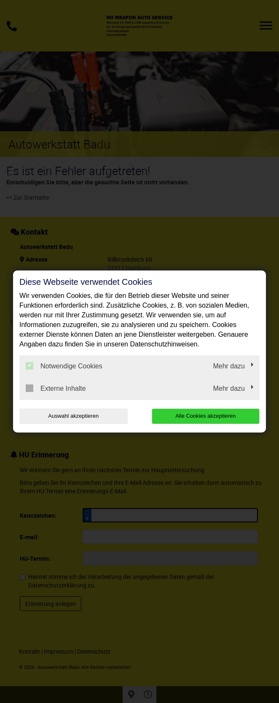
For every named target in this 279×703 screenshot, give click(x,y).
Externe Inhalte (56, 388)
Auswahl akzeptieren (73, 416)
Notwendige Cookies (64, 366)
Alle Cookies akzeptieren (205, 416)
